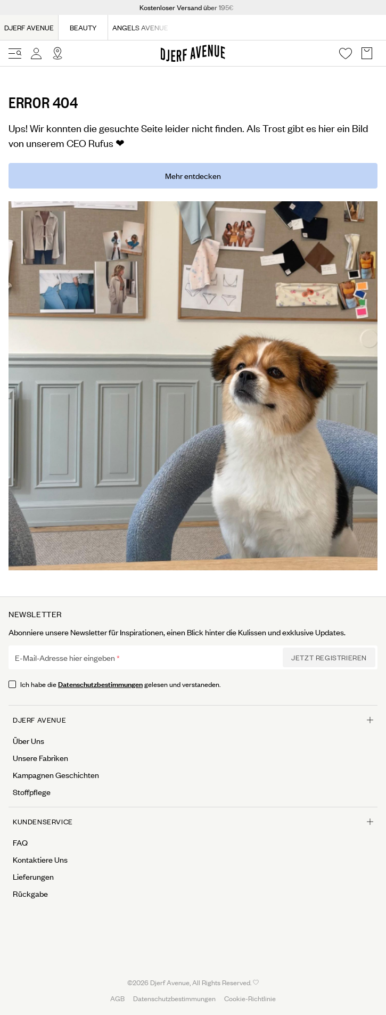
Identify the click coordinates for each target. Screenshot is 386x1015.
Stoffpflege (32, 792)
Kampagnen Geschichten (56, 775)
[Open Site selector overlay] (57, 53)
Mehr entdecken (193, 175)
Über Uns (28, 740)
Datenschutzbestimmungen (100, 683)
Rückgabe (30, 893)
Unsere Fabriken (40, 758)
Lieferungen (33, 876)
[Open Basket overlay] (366, 53)
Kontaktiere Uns (40, 859)
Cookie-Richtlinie (250, 998)
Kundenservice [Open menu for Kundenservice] (193, 821)
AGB (117, 998)
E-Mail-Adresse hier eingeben (65, 657)
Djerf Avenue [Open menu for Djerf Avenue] (193, 720)
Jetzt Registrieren (329, 657)
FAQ (20, 842)
